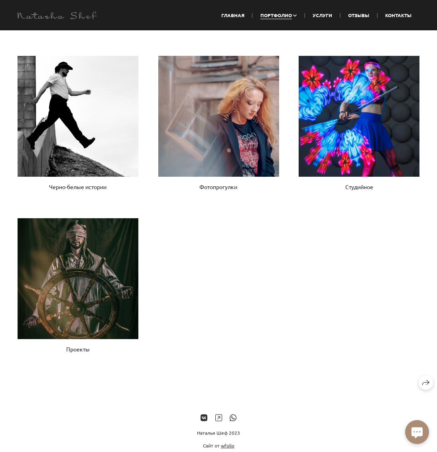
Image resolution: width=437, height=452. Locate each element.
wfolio (227, 448)
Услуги (322, 15)
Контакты (398, 15)
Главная (232, 15)
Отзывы (358, 15)
